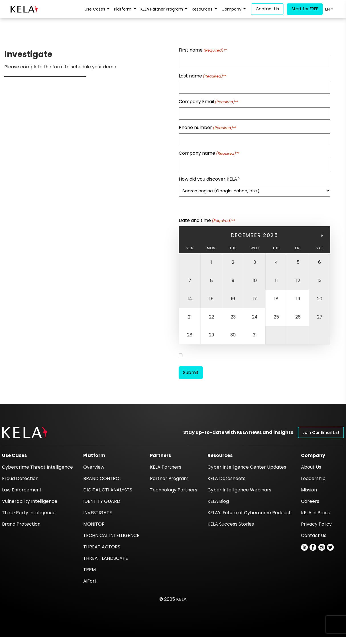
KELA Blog (218, 501)
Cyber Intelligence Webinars (239, 490)
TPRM (89, 569)
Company (232, 9)
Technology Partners (173, 490)
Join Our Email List (320, 432)
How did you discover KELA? (209, 179)
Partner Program (169, 478)
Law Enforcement (22, 490)
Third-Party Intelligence (29, 512)
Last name (202, 76)
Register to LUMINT (203, 355)
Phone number (207, 127)
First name (203, 50)
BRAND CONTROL (102, 478)
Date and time (207, 220)
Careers (310, 501)
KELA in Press (315, 512)
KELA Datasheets (226, 478)
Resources (202, 9)
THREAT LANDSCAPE (105, 558)
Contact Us (313, 535)
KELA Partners (165, 467)
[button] (24, 432)
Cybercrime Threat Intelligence (37, 467)
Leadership (313, 478)
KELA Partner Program (162, 9)
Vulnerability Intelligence (29, 501)
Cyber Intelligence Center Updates (246, 467)
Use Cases (95, 9)
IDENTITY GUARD (101, 501)
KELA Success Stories (230, 524)
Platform (123, 9)
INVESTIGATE (97, 512)
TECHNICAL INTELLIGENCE (111, 535)
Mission (309, 490)
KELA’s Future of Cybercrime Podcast (249, 512)
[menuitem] (329, 9)
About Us (311, 467)
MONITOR (94, 524)
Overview (93, 467)
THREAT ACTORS (101, 547)
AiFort (90, 581)
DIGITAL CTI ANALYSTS (107, 490)
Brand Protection (21, 524)
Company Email (208, 101)
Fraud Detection (20, 478)
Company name (209, 153)
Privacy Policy (316, 524)
